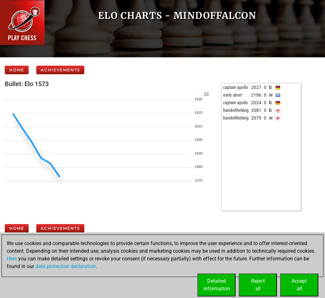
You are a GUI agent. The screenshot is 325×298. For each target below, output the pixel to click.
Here (12, 259)
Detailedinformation (216, 285)
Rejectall (258, 285)
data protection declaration (65, 266)
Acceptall (299, 285)
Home (16, 70)
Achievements (60, 70)
